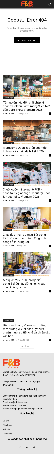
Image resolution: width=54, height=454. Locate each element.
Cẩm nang (7, 230)
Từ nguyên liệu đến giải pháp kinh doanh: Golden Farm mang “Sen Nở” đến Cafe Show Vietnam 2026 (26, 106)
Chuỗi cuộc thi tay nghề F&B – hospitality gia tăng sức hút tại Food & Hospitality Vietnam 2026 (27, 193)
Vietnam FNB (8, 113)
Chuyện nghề (9, 98)
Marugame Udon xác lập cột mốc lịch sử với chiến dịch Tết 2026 (25, 149)
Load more (27, 346)
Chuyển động (8, 275)
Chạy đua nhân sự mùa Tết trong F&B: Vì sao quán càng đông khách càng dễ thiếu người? (25, 238)
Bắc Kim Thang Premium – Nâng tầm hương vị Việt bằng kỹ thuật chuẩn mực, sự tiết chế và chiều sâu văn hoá (26, 331)
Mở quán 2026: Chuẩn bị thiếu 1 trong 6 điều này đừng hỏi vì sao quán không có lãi (24, 283)
